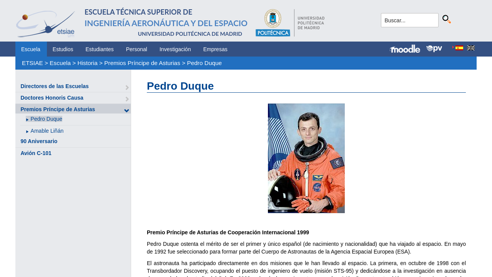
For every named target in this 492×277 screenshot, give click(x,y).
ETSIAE (32, 63)
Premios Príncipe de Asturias (142, 63)
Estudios (63, 49)
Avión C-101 (35, 153)
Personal (136, 49)
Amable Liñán (47, 131)
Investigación (175, 49)
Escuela (30, 49)
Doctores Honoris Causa (51, 98)
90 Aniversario (38, 141)
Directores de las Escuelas (54, 86)
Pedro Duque (204, 63)
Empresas (215, 49)
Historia (88, 63)
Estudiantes (100, 49)
